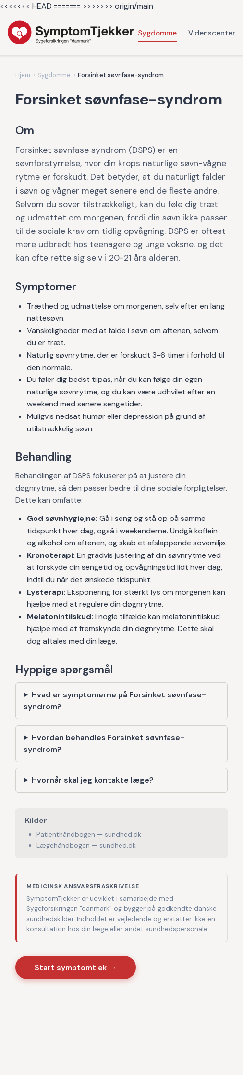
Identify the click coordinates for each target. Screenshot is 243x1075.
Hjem (22, 75)
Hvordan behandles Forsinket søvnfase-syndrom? (104, 743)
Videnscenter (211, 33)
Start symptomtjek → (76, 967)
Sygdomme (157, 33)
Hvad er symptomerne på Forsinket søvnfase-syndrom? (115, 701)
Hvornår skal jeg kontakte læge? (93, 780)
